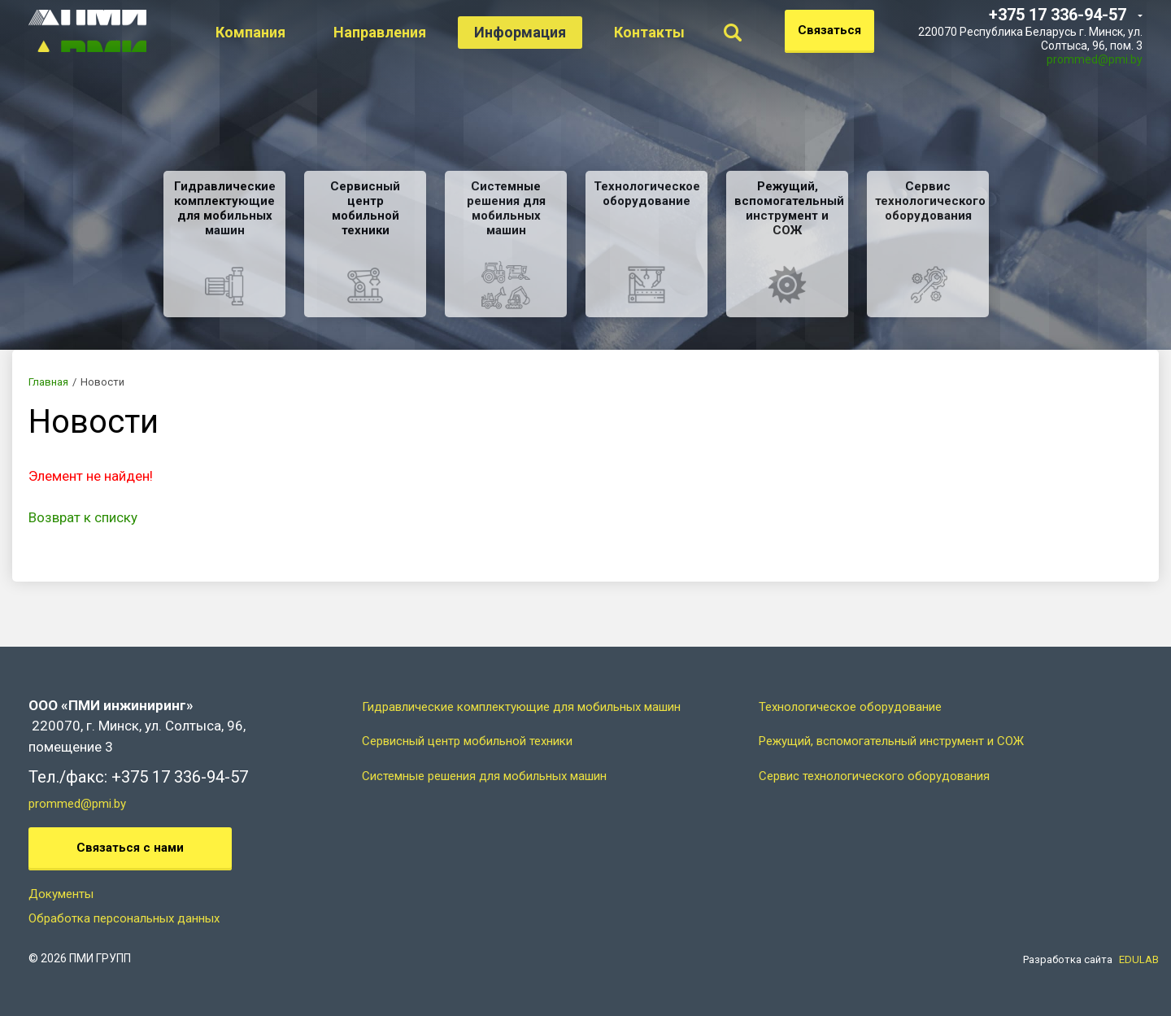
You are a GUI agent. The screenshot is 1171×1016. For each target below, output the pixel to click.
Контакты (669, 32)
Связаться (829, 30)
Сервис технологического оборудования (874, 776)
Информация (540, 32)
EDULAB (1139, 959)
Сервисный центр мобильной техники (467, 741)
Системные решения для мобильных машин (484, 776)
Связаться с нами (130, 847)
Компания (271, 32)
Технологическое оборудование (850, 707)
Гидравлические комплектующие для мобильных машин (521, 707)
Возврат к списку (82, 517)
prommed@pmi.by (1095, 59)
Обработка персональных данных (124, 918)
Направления (400, 32)
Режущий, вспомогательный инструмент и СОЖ (891, 741)
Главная (48, 382)
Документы (61, 894)
